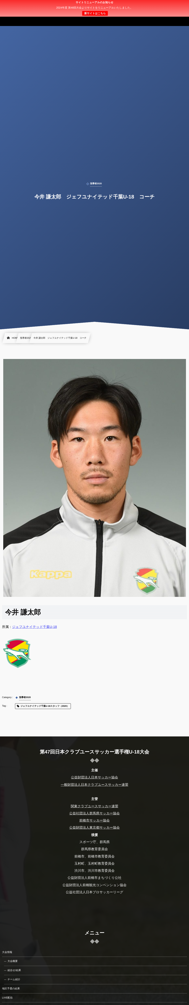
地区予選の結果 (11, 988)
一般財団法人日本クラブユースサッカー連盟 (94, 785)
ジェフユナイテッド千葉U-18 (34, 627)
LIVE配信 (7, 997)
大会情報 (7, 952)
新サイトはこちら (95, 13)
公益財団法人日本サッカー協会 (94, 777)
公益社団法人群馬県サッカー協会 (94, 813)
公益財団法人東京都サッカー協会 (94, 827)
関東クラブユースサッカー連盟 (94, 806)
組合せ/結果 (14, 970)
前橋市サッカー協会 (94, 820)
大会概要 (13, 961)
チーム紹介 (14, 979)
